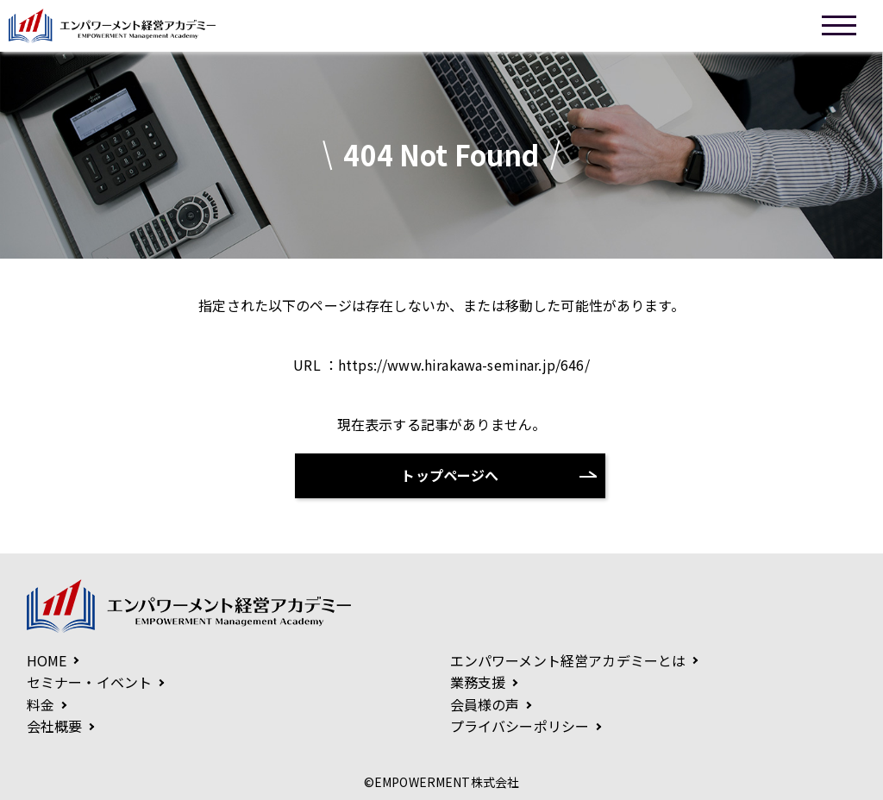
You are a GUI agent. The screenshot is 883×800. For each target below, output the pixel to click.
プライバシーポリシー (520, 726)
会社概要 (55, 726)
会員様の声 (485, 704)
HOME (47, 660)
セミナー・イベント (89, 682)
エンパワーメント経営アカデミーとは (568, 660)
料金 (40, 704)
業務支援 (478, 682)
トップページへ (449, 475)
